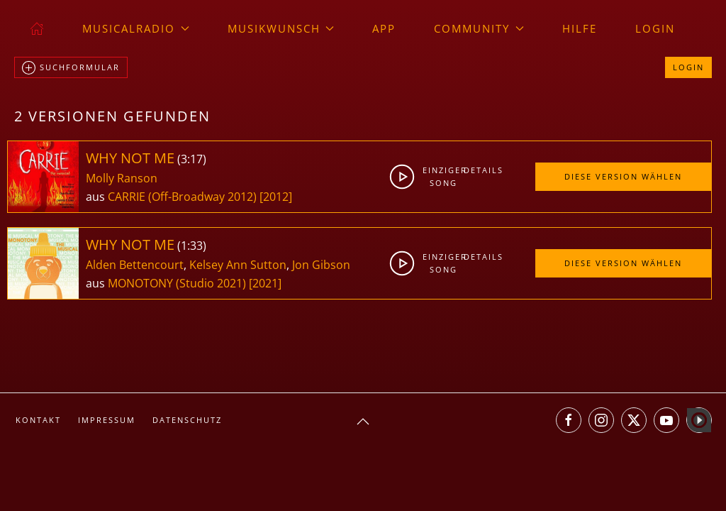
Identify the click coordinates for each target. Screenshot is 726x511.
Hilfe (579, 28)
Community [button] (479, 28)
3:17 (192, 159)
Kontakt (38, 419)
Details (481, 170)
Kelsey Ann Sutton (237, 265)
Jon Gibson (321, 265)
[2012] (275, 196)
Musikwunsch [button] (281, 28)
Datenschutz (187, 419)
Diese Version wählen (623, 176)
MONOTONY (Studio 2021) (177, 283)
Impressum (106, 419)
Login (655, 28)
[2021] (265, 283)
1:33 (192, 245)
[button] (363, 421)
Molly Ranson (121, 178)
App (384, 28)
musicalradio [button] (135, 28)
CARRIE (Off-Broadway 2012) (182, 196)
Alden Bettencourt (135, 265)
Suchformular (71, 68)
